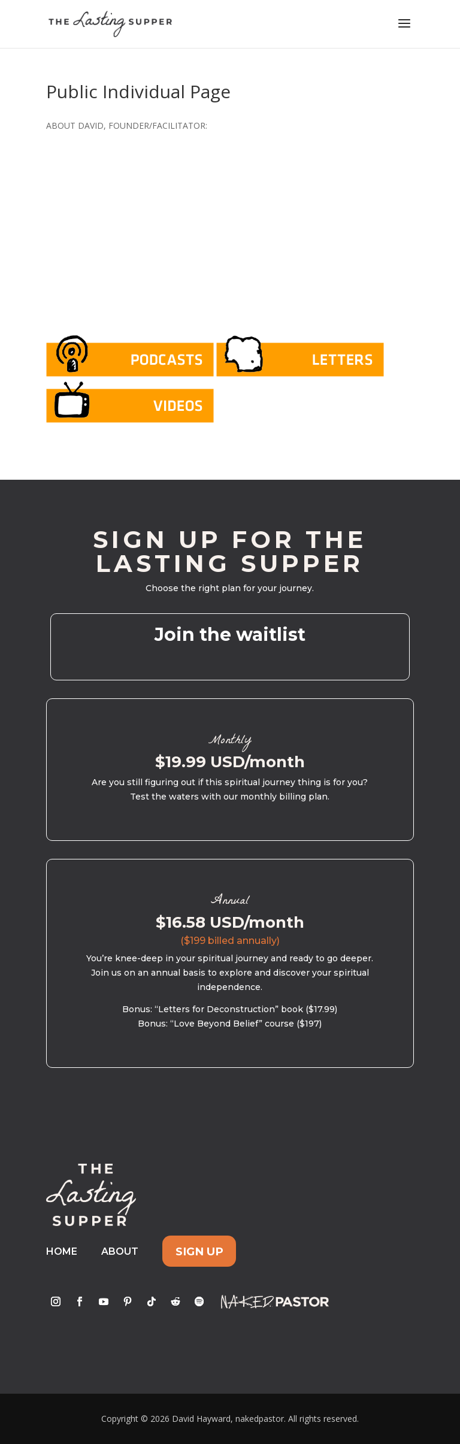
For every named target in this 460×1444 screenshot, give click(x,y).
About (119, 1251)
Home (61, 1251)
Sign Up (199, 1251)
